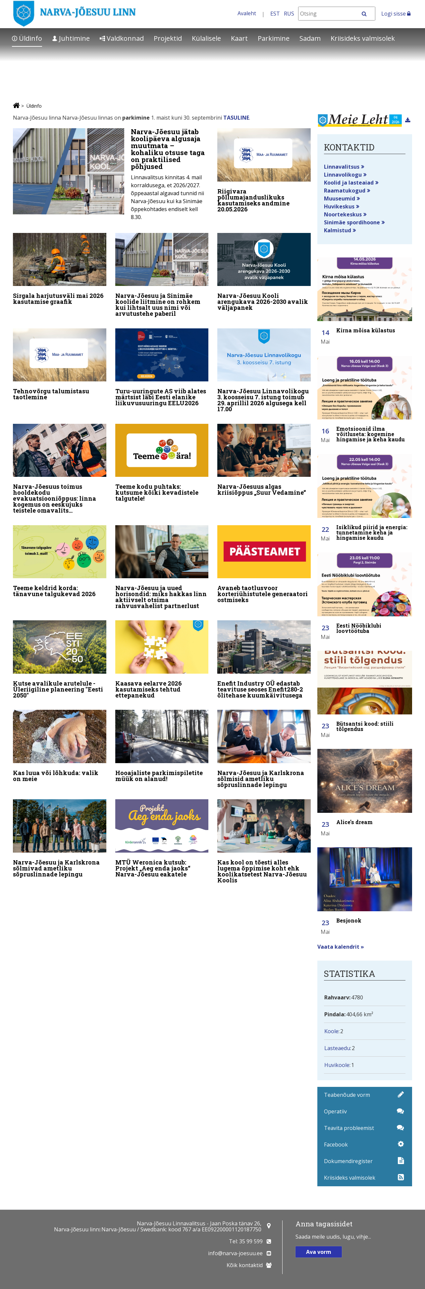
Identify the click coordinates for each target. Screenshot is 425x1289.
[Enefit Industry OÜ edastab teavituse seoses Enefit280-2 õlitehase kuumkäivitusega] (264, 658)
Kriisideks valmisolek (363, 38)
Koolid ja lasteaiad (349, 182)
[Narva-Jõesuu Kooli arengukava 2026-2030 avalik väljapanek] (264, 272)
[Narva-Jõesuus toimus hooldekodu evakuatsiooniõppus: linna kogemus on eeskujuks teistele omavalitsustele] (59, 468)
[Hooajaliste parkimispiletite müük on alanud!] (162, 744)
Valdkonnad (122, 38)
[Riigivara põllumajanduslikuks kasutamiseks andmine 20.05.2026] (264, 171)
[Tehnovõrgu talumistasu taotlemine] (59, 364)
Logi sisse (395, 13)
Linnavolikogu (343, 174)
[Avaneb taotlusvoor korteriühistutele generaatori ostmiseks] (264, 563)
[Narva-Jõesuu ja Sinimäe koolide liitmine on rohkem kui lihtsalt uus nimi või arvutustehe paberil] (162, 275)
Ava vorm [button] (318, 1252)
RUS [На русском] (289, 13)
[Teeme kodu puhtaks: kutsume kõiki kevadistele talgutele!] (162, 462)
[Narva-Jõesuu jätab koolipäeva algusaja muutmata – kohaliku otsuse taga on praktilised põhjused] (110, 176)
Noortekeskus (343, 214)
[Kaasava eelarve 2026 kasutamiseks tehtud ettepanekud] (162, 658)
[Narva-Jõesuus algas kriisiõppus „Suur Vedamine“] (264, 459)
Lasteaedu (337, 1048)
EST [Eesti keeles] (275, 13)
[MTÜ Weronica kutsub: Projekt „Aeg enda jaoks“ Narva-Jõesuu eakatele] (162, 836)
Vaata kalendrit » (340, 946)
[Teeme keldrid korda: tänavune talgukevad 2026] (59, 560)
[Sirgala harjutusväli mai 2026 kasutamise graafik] (59, 269)
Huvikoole (336, 1065)
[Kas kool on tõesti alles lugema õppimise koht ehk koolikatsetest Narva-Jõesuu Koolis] (264, 839)
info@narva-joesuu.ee (235, 1253)
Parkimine (274, 38)
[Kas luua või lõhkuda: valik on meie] (59, 744)
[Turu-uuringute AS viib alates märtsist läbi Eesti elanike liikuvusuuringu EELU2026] (162, 367)
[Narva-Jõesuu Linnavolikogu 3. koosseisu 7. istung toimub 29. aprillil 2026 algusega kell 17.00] (264, 370)
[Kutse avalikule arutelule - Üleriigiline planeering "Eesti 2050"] (59, 658)
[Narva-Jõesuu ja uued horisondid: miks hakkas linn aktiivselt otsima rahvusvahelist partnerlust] (162, 566)
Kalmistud (337, 230)
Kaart (239, 38)
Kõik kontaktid (245, 1265)
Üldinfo (27, 38)
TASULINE (236, 117)
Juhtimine (71, 38)
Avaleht (247, 13)
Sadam (310, 38)
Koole (331, 1031)
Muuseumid (339, 198)
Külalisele (206, 38)
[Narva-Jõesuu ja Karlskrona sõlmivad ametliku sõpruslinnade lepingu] (59, 836)
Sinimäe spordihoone (352, 222)
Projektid (168, 38)
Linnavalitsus (341, 166)
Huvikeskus (339, 206)
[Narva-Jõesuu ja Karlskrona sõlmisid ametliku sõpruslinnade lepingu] (264, 747)
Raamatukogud (344, 190)
